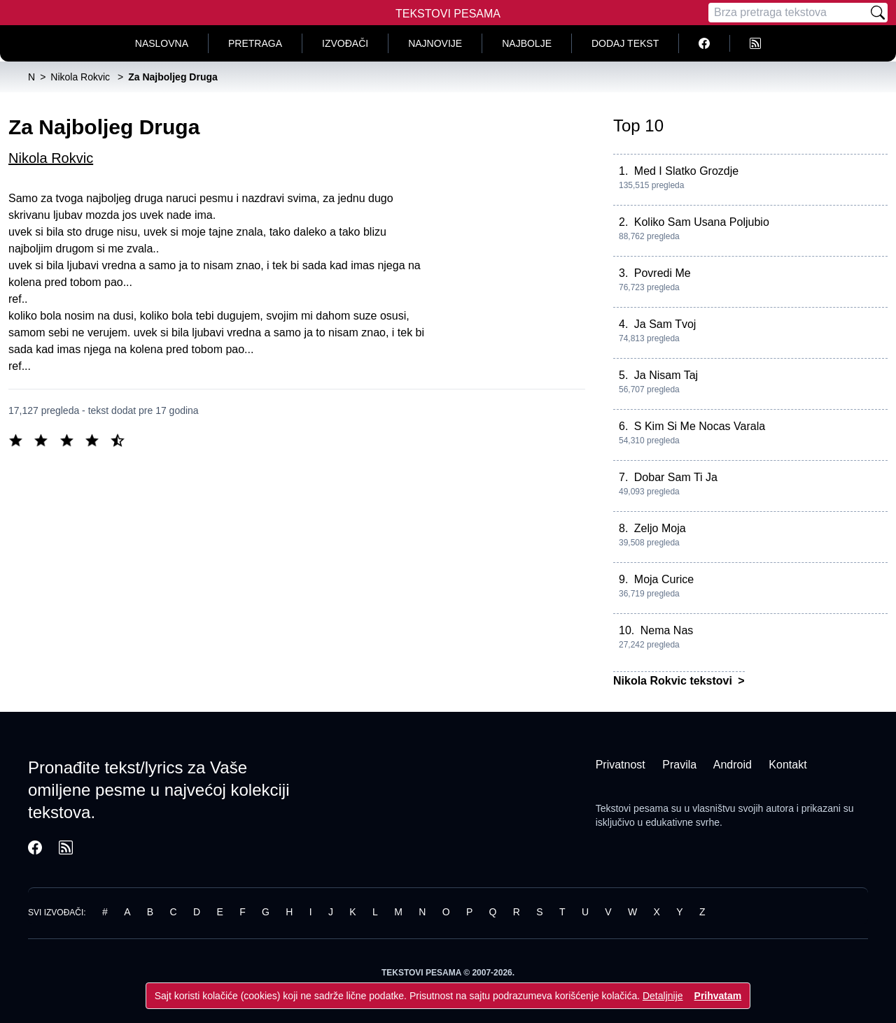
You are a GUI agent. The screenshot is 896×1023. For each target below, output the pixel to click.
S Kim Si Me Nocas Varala (699, 426)
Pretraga (255, 43)
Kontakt (787, 765)
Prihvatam (718, 995)
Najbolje (527, 43)
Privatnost (620, 765)
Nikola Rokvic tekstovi (674, 681)
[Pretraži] (878, 12)
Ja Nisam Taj (666, 375)
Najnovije (435, 43)
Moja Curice (664, 579)
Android (732, 765)
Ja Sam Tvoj (665, 324)
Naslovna (161, 43)
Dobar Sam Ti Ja (676, 477)
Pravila (679, 765)
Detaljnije (663, 995)
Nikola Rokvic (50, 158)
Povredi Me (662, 273)
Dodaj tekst (625, 43)
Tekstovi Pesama (448, 14)
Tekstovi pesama (632, 808)
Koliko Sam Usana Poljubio (701, 222)
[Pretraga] (788, 12)
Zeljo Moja (660, 528)
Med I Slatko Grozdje (686, 171)
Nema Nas (667, 630)
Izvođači (345, 43)
